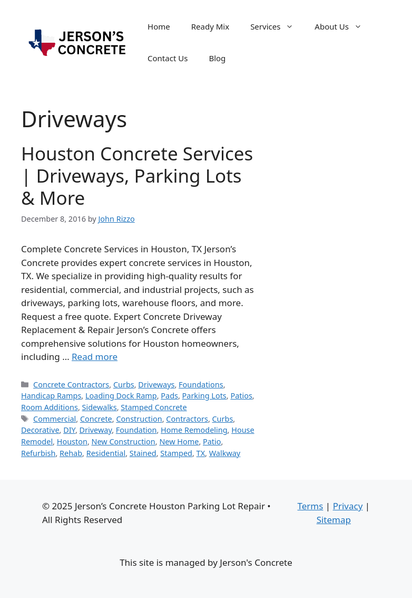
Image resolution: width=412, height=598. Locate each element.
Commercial (54, 419)
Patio (212, 441)
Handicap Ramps (51, 396)
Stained (143, 453)
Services (277, 26)
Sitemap (334, 520)
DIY (69, 430)
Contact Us (168, 58)
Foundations (201, 384)
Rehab (71, 453)
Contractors (187, 419)
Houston (72, 441)
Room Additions (49, 407)
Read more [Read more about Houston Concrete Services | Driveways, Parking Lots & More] (94, 356)
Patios (241, 396)
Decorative (40, 430)
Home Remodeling (194, 430)
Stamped (176, 453)
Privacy (348, 506)
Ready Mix (210, 26)
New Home (179, 441)
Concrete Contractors (71, 384)
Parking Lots (204, 396)
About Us (343, 26)
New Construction (123, 441)
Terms (310, 506)
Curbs (123, 384)
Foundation (136, 430)
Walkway (224, 453)
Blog (217, 58)
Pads (169, 396)
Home (159, 26)
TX (201, 453)
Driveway (96, 430)
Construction (139, 419)
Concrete (96, 419)
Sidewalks (99, 407)
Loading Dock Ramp (121, 396)
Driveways (156, 384)
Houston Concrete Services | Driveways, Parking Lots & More (137, 175)
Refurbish (38, 453)
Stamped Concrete (154, 407)
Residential (105, 453)
